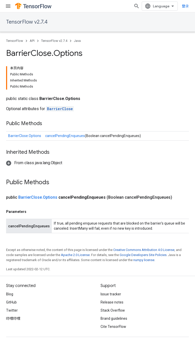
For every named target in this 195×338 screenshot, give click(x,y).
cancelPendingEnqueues (65, 136)
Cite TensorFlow (113, 327)
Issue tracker (111, 294)
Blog (9, 294)
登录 (185, 6)
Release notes (112, 302)
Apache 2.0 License (75, 255)
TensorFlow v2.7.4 (26, 22)
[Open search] (137, 6)
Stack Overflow (113, 310)
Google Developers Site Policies (143, 255)
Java (77, 41)
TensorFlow (14, 41)
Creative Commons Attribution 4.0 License (143, 250)
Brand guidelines (114, 318)
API (32, 41)
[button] (34, 162)
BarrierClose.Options (24, 136)
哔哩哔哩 (13, 318)
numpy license (143, 260)
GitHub (11, 302)
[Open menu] (8, 6)
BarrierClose (60, 108)
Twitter (12, 310)
